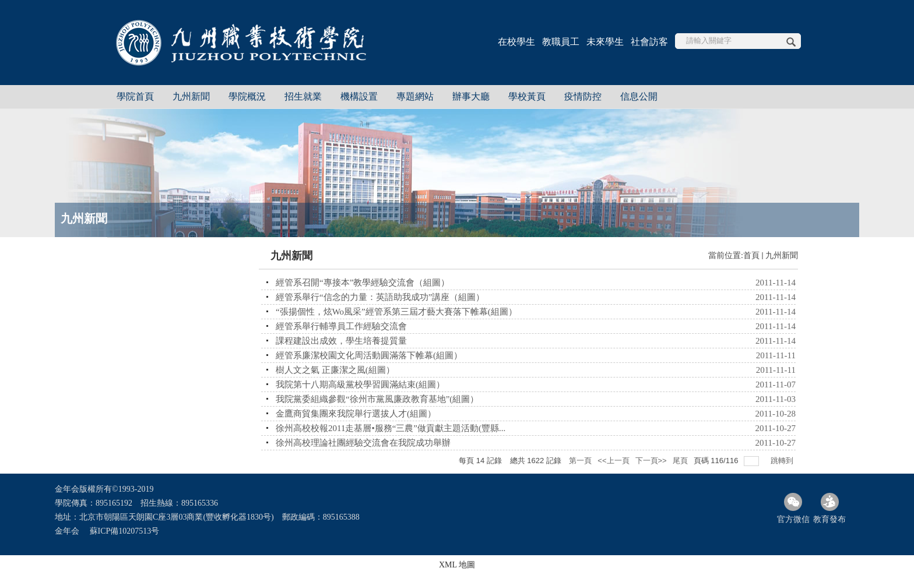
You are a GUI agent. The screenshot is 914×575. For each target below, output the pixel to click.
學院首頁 (135, 96)
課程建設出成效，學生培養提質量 (341, 340)
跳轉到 (783, 460)
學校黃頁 (527, 96)
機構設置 (359, 96)
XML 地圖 (457, 564)
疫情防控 (583, 96)
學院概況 (247, 96)
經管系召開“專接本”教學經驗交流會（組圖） (362, 282)
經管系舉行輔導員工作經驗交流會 (341, 326)
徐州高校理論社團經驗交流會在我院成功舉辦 (363, 442)
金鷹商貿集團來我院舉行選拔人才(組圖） (356, 413)
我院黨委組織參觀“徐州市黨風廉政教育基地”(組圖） (377, 399)
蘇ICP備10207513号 (125, 531)
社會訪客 (649, 42)
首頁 (751, 255)
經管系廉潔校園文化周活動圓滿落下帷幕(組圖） (369, 355)
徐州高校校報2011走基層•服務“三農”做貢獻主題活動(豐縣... (390, 428)
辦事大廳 (471, 96)
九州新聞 (191, 96)
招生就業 (303, 96)
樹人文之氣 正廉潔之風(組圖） (335, 370)
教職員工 (560, 42)
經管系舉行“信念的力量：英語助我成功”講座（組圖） (380, 297)
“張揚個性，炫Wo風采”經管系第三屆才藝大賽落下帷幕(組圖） (396, 311)
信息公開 (639, 96)
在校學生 (516, 42)
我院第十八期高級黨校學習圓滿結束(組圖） (360, 384)
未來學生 (605, 42)
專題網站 (415, 96)
